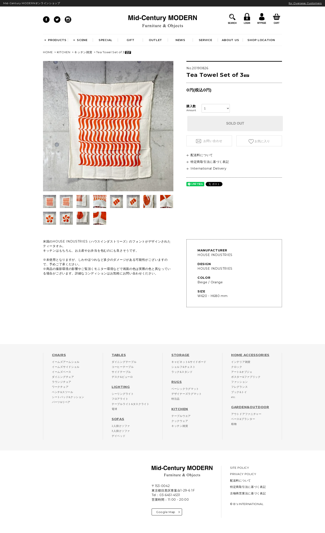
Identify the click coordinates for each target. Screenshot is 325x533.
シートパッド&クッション (68, 397)
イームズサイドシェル (66, 366)
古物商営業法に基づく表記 (248, 493)
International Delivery (206, 168)
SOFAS (118, 419)
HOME (48, 52)
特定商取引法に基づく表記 (207, 162)
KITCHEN (63, 52)
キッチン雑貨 (83, 52)
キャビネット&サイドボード (188, 361)
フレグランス (239, 386)
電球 (114, 409)
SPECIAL (105, 40)
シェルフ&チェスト (183, 366)
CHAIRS (59, 355)
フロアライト (120, 398)
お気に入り (262, 141)
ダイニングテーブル (124, 361)
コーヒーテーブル (123, 366)
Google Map (168, 512)
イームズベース (61, 371)
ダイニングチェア (63, 376)
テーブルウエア (181, 415)
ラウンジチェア (61, 381)
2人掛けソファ (121, 425)
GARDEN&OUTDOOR (250, 407)
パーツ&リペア (61, 402)
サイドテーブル (121, 371)
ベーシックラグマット (185, 388)
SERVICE (205, 40)
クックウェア (179, 420)
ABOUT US (230, 40)
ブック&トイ (239, 392)
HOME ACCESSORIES (250, 355)
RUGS (176, 382)
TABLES (119, 355)
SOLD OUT (235, 123)
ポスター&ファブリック (246, 376)
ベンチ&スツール (62, 392)
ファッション (239, 381)
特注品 (175, 398)
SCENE (80, 40)
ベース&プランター (243, 419)
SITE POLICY (239, 467)
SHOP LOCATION (261, 40)
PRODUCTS (55, 40)
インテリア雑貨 (240, 361)
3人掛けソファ (121, 430)
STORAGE (180, 355)
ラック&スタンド (182, 371)
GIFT (130, 40)
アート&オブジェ (241, 371)
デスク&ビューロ (122, 376)
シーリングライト (123, 393)
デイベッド (119, 435)
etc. (233, 397)
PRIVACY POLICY (243, 474)
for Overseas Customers (305, 3)
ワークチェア (60, 386)
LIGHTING (121, 387)
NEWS (180, 40)
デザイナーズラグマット (186, 393)
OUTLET (155, 40)
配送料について (199, 155)
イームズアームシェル (66, 361)
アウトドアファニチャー (246, 414)
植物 (234, 424)
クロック (236, 366)
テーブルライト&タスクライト (130, 404)
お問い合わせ (212, 141)
